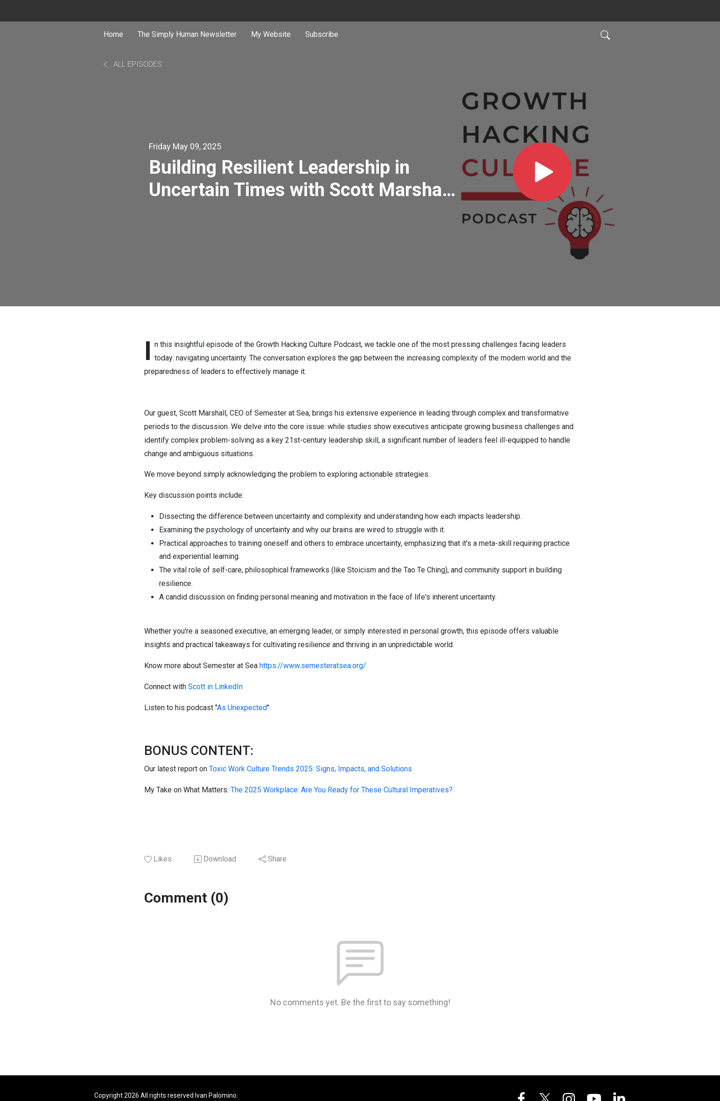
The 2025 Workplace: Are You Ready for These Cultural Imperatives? (342, 789)
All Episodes (132, 64)
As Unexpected (242, 707)
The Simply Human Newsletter (187, 34)
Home (113, 34)
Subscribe (321, 34)
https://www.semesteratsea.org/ (312, 665)
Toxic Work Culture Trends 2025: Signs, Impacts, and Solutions (310, 768)
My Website (271, 34)
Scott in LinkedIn (215, 686)
